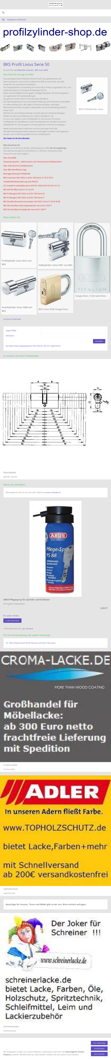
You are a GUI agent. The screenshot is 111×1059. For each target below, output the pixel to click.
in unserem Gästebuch (51, 492)
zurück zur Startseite (12, 319)
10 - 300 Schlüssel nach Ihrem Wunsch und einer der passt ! (31, 643)
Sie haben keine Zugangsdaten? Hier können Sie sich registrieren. (33, 346)
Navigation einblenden (16, 19)
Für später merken (11, 615)
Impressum (103, 1042)
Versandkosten (48, 1042)
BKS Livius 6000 (41, 70)
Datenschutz (90, 1042)
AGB (80, 1042)
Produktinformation (11, 1042)
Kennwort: (10, 335)
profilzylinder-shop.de (24, 70)
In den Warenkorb (12, 621)
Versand (29, 628)
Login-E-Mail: (11, 330)
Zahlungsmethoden (31, 1042)
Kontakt (61, 1042)
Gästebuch (71, 1042)
